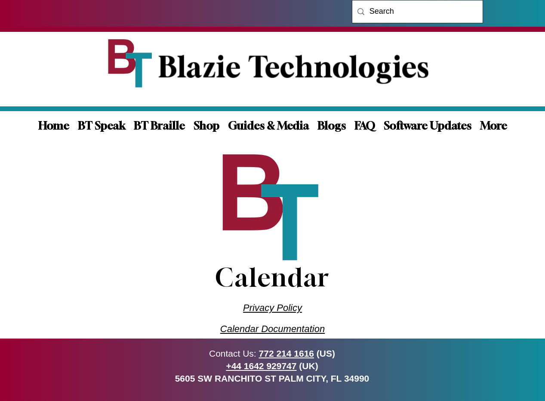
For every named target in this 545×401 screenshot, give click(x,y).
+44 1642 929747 (261, 366)
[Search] (417, 11)
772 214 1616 (286, 353)
